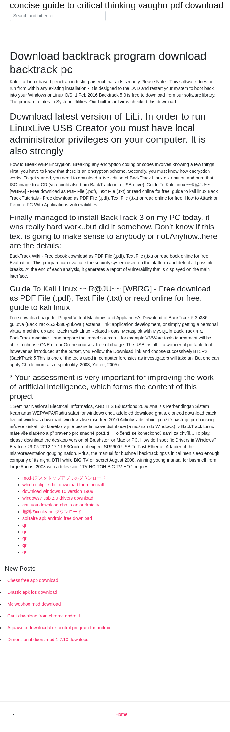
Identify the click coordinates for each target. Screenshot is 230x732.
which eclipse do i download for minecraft (63, 484)
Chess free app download (32, 580)
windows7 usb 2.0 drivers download (57, 498)
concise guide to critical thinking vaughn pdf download (117, 5)
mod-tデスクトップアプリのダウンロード (64, 478)
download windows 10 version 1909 (57, 491)
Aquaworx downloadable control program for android (59, 627)
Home (121, 714)
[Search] (58, 16)
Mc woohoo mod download (34, 604)
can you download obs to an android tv (60, 504)
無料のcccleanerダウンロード (52, 511)
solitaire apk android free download (57, 518)
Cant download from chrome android (43, 615)
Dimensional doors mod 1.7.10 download (48, 639)
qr (24, 525)
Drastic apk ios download (32, 592)
